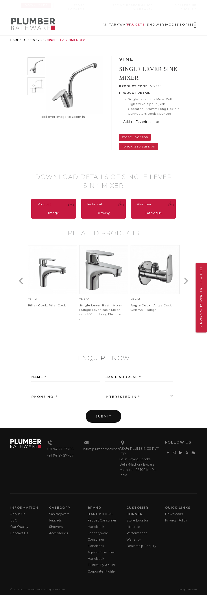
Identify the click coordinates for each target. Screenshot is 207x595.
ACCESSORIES (180, 24)
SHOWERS (157, 24)
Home (14, 40)
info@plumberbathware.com (106, 449)
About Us (17, 514)
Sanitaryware (59, 514)
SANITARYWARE (115, 24)
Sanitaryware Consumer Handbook (98, 539)
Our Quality (19, 527)
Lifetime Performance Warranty (201, 297)
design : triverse (188, 589)
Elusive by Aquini (101, 565)
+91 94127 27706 (60, 449)
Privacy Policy (176, 520)
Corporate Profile (101, 571)
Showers (56, 527)
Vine (41, 40)
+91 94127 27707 (60, 455)
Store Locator (135, 137)
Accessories (58, 533)
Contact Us (19, 533)
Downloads (36, 5)
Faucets (28, 40)
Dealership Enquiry (186, 7)
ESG (13, 520)
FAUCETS (136, 24)
